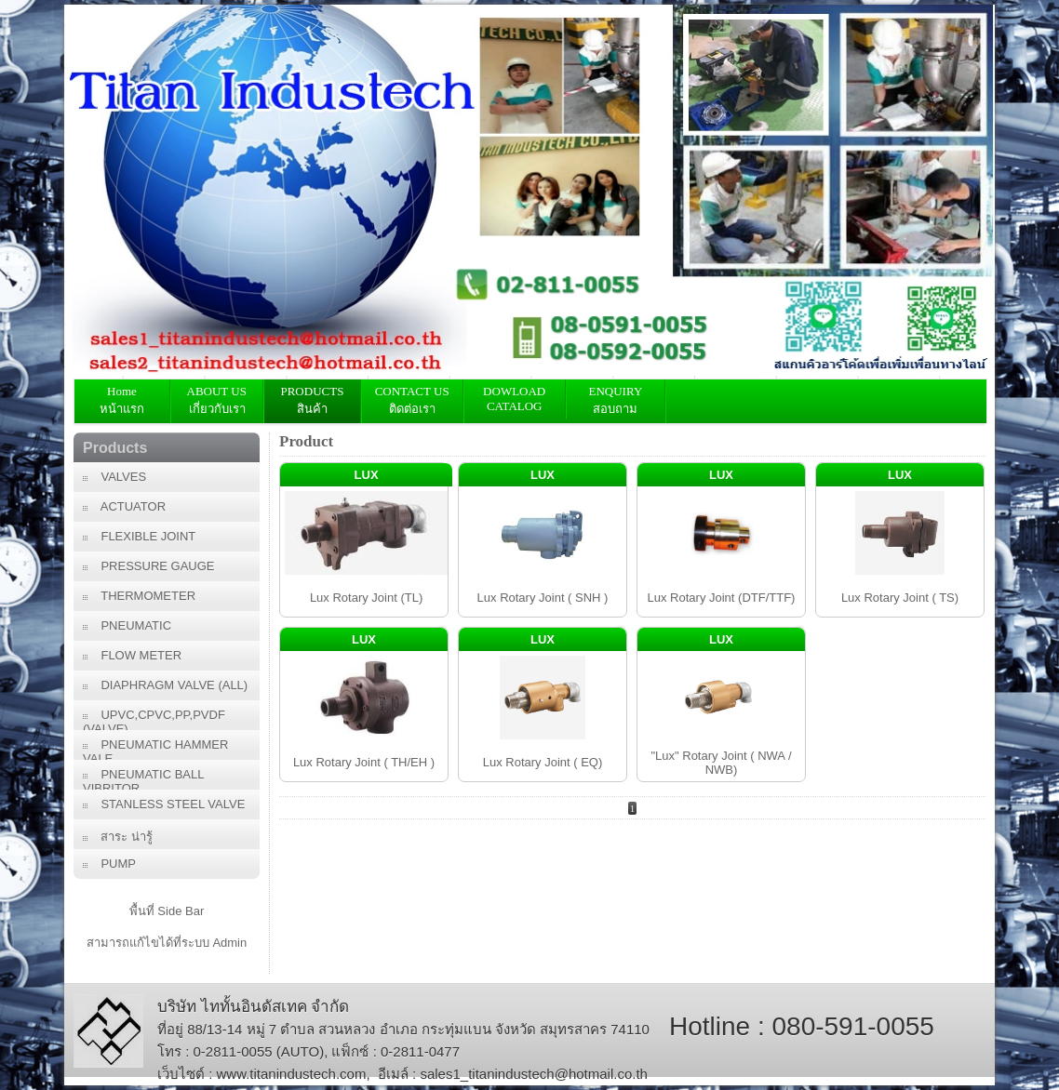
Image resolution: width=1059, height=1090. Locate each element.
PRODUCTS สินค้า (311, 400)
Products (115, 448)
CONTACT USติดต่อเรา (412, 400)
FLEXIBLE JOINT (139, 536)
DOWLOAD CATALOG (514, 398)
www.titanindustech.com (292, 1074)
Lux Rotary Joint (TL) (366, 598)
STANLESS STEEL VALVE (164, 804)
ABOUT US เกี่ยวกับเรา (216, 400)
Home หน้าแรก (121, 400)
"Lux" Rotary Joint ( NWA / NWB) (720, 763)
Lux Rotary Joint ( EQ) (543, 762)
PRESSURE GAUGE (149, 566)
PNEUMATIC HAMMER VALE (155, 749)
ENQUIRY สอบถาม (615, 400)
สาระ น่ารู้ (118, 837)
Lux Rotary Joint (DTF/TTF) (722, 598)
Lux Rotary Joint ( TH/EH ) (364, 762)
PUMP (109, 864)
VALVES (114, 477)
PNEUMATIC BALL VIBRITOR (143, 778)
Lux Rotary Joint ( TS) (899, 598)
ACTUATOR (124, 506)
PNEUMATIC (127, 625)
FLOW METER (132, 655)
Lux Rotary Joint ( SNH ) (543, 598)
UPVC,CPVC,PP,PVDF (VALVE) (154, 719)
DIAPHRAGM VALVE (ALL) (165, 685)
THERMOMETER (139, 596)
